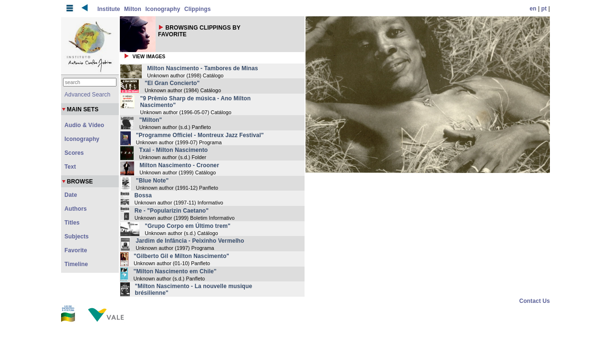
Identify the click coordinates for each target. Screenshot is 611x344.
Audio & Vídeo (84, 125)
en (533, 8)
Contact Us (534, 301)
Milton (132, 9)
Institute (108, 9)
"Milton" (150, 120)
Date (70, 195)
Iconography (162, 9)
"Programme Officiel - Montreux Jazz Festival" (200, 135)
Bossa (143, 195)
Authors (75, 208)
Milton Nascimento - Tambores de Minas (202, 68)
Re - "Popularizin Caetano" (172, 210)
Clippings (197, 9)
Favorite (75, 250)
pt (544, 8)
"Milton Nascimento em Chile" (174, 271)
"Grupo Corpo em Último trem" (188, 226)
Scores (74, 153)
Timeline (76, 264)
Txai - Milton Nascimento (173, 150)
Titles (72, 222)
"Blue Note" (152, 180)
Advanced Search (87, 94)
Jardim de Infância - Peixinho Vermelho (190, 240)
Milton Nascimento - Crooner (179, 165)
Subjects (76, 236)
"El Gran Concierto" (172, 83)
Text (70, 166)
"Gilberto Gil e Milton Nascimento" (181, 256)
